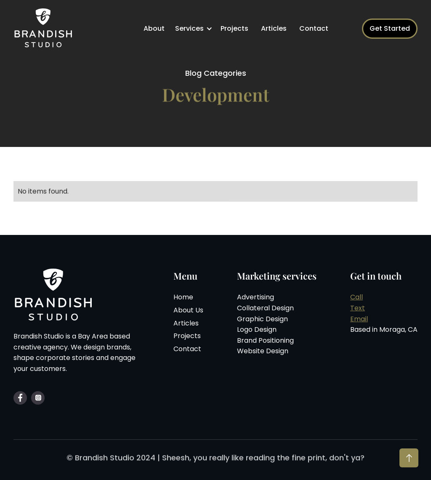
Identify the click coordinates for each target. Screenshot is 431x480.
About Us (188, 311)
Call (356, 298)
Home (183, 298)
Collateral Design (265, 309)
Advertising (255, 298)
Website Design (262, 352)
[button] (194, 28)
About (154, 28)
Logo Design (257, 330)
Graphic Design (262, 320)
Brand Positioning (265, 341)
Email (359, 320)
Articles (274, 28)
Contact (313, 28)
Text (357, 309)
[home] (45, 28)
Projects (234, 28)
